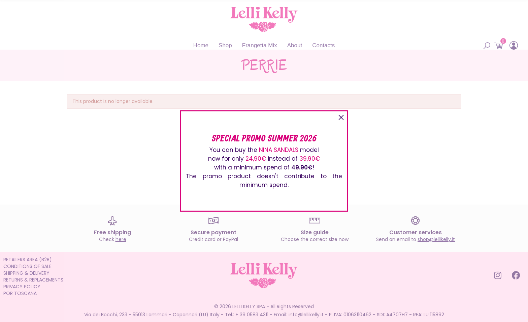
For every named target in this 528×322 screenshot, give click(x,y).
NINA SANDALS (278, 150)
